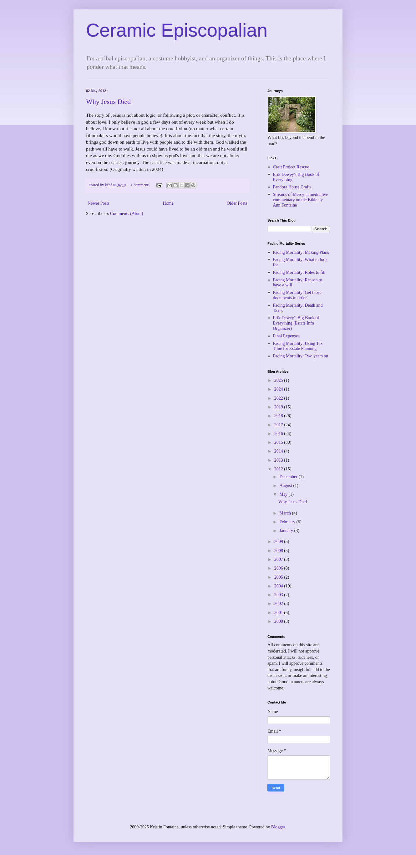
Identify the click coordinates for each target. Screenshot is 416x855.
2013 (279, 460)
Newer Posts (98, 203)
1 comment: (140, 185)
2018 (279, 415)
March (285, 513)
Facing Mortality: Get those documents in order (297, 295)
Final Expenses (286, 336)
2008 (279, 550)
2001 (279, 612)
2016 (279, 433)
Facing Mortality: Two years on (300, 356)
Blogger (278, 827)
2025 (279, 380)
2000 (279, 621)
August (286, 485)
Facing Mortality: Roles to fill (299, 272)
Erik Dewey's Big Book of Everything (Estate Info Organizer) (296, 323)
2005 (279, 577)
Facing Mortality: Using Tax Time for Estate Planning (298, 346)
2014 (279, 451)
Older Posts (237, 203)
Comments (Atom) (126, 213)
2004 (279, 586)
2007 (279, 559)
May (283, 494)
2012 (279, 469)
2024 (279, 389)
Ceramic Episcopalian (176, 30)
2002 (279, 603)
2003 (279, 594)
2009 (279, 541)
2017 (279, 424)
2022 (279, 398)
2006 (279, 568)
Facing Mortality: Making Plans (301, 252)
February (287, 522)
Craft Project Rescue (291, 167)
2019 (279, 407)
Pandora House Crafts (292, 187)
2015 (279, 442)
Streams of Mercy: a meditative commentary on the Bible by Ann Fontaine (300, 199)
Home (168, 203)
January (286, 530)
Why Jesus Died (108, 101)
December (288, 476)
